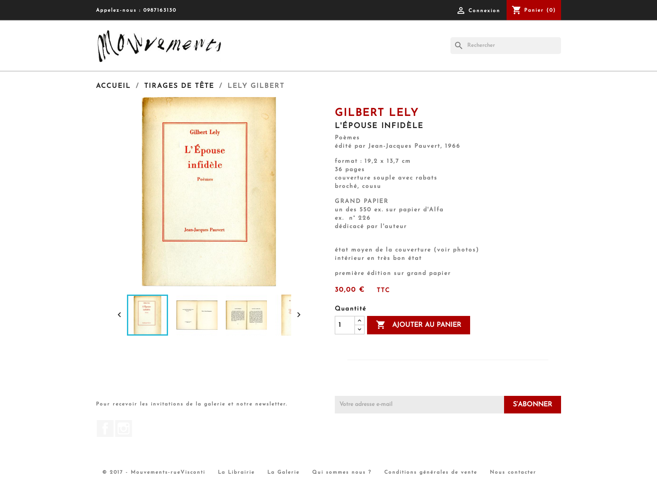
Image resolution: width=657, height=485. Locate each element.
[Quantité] (345, 325)
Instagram (123, 428)
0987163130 (159, 10)
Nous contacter (513, 472)
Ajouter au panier (418, 325)
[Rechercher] (505, 45)
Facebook (105, 428)
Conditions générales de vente (430, 472)
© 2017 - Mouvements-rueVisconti (153, 472)
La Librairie (236, 472)
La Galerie (283, 472)
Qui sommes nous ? (342, 472)
